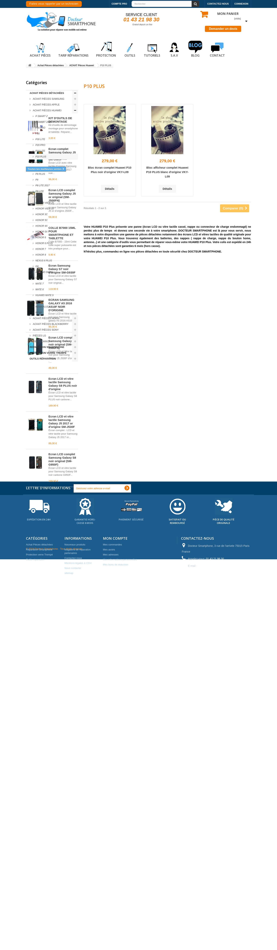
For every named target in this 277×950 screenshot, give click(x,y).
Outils (129, 49)
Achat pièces (40, 49)
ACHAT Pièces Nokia (45, 318)
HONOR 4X (41, 226)
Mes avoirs (109, 906)
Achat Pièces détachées (47, 93)
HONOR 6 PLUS (44, 243)
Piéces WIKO (40, 341)
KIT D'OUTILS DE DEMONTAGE (60, 379)
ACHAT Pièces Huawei (47, 110)
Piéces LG (39, 335)
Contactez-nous (218, 4)
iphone (53, 813)
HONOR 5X (41, 231)
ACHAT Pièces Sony (45, 329)
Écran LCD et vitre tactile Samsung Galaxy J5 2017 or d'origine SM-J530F (61, 681)
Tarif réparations (73, 49)
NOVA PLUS (41, 306)
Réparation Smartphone (47, 347)
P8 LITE (39, 191)
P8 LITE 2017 (42, 185)
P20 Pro (40, 145)
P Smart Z (41, 116)
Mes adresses (110, 911)
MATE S (39, 301)
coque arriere (56, 808)
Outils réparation (43, 358)
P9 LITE (39, 168)
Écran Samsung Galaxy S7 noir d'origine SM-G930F (61, 529)
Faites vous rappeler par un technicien (53, 3)
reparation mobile (38, 802)
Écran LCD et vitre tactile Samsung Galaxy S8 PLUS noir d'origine (62, 644)
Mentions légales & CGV (78, 919)
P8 (36, 197)
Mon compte (115, 895)
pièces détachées (38, 773)
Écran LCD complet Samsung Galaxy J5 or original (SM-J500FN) (62, 455)
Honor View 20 (44, 203)
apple (59, 790)
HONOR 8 (40, 254)
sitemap (68, 929)
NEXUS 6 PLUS (43, 260)
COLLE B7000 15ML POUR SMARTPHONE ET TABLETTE (62, 493)
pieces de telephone (40, 790)
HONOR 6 (40, 237)
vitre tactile (63, 785)
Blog (195, 49)
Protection (106, 49)
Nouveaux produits (74, 901)
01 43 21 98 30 (141, 20)
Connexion (241, 4)
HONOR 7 (40, 249)
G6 (36, 266)
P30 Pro (40, 127)
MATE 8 (39, 289)
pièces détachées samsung (44, 819)
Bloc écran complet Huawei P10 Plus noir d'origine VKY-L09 (109, 170)
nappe (31, 813)
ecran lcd (50, 779)
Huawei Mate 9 (44, 295)
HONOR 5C (41, 220)
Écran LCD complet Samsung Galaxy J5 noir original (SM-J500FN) (62, 603)
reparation (34, 779)
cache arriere (35, 808)
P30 (37, 133)
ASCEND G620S (44, 272)
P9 (36, 179)
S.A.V (174, 49)
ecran (40, 796)
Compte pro (119, 4)
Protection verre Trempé (48, 352)
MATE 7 (39, 283)
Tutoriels (152, 49)
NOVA (38, 312)
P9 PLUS (40, 174)
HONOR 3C (41, 214)
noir (30, 796)
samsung (58, 773)
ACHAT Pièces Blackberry (50, 324)
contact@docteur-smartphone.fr (217, 922)
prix (42, 813)
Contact (217, 49)
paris (56, 802)
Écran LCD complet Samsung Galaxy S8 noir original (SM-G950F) (62, 719)
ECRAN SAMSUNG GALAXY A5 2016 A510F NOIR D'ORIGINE (61, 565)
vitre (69, 790)
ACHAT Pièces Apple (46, 104)
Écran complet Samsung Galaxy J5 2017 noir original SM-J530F (62, 414)
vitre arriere (55, 796)
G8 (36, 278)
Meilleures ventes (43, 369)
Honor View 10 (44, 208)
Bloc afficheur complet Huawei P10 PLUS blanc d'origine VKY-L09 (167, 172)
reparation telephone (40, 785)
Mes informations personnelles (120, 916)
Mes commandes (112, 901)
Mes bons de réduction (115, 921)
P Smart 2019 (43, 122)
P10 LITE (40, 151)
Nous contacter (72, 924)
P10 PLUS (40, 156)
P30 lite (40, 139)
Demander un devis (223, 28)
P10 (37, 162)
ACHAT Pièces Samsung (48, 98)
